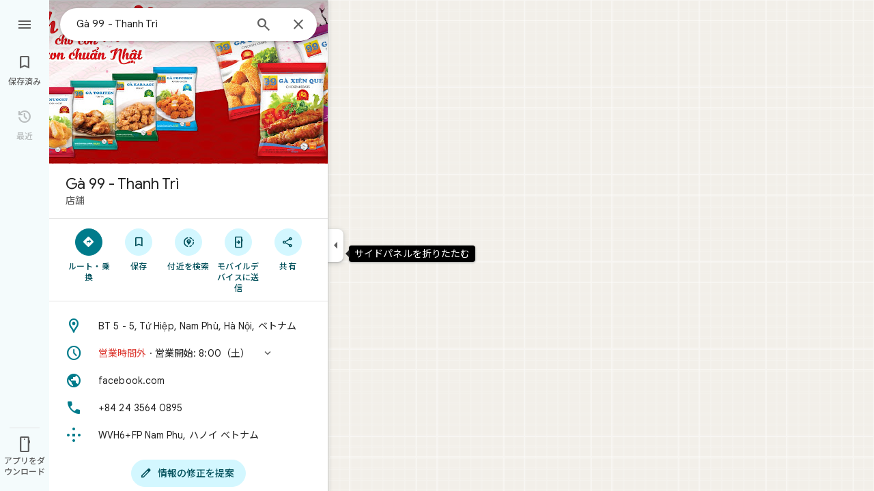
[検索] (263, 26)
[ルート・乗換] (89, 254)
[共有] (288, 249)
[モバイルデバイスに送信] (238, 260)
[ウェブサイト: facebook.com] (188, 380)
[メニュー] (24, 23)
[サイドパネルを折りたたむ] (335, 245)
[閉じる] (298, 25)
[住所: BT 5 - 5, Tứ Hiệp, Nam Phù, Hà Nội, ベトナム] (188, 326)
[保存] (139, 249)
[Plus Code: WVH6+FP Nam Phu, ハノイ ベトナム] (188, 435)
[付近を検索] (189, 249)
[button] (188, 353)
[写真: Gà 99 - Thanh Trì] (188, 82)
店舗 (75, 200)
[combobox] (160, 24)
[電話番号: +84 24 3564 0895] (188, 407)
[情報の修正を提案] (188, 473)
